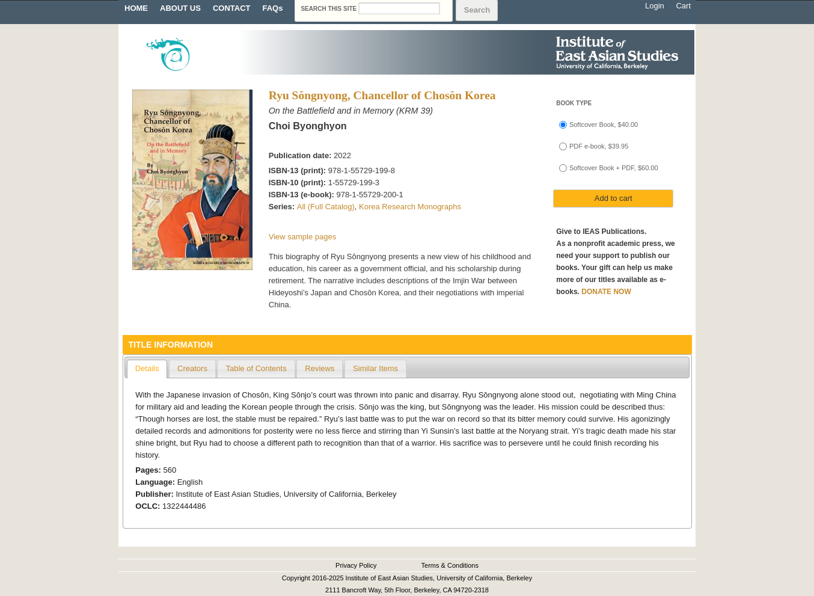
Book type (574, 103)
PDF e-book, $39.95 (598, 146)
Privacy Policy (355, 565)
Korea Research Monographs (410, 206)
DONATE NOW (606, 291)
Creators (192, 368)
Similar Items (375, 368)
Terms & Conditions (450, 565)
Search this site (329, 8)
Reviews (319, 368)
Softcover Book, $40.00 (603, 124)
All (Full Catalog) (326, 206)
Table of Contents (255, 368)
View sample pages (303, 236)
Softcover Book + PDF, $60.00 (613, 167)
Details (147, 368)
